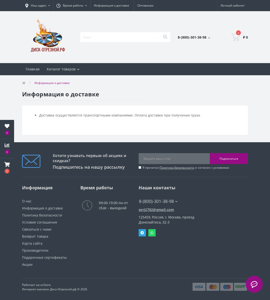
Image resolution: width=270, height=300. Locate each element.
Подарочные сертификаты (44, 257)
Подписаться (228, 159)
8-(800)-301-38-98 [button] (158, 201)
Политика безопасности (177, 168)
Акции (27, 264)
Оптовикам (145, 5)
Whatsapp (152, 232)
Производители (35, 250)
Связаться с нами (36, 229)
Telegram (142, 232)
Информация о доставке (111, 5)
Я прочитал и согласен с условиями (186, 168)
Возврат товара (35, 236)
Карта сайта (32, 243)
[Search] (165, 37)
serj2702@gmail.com (156, 209)
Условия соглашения (39, 222)
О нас (27, 201)
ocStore (45, 285)
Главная (33, 69)
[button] (7, 167)
